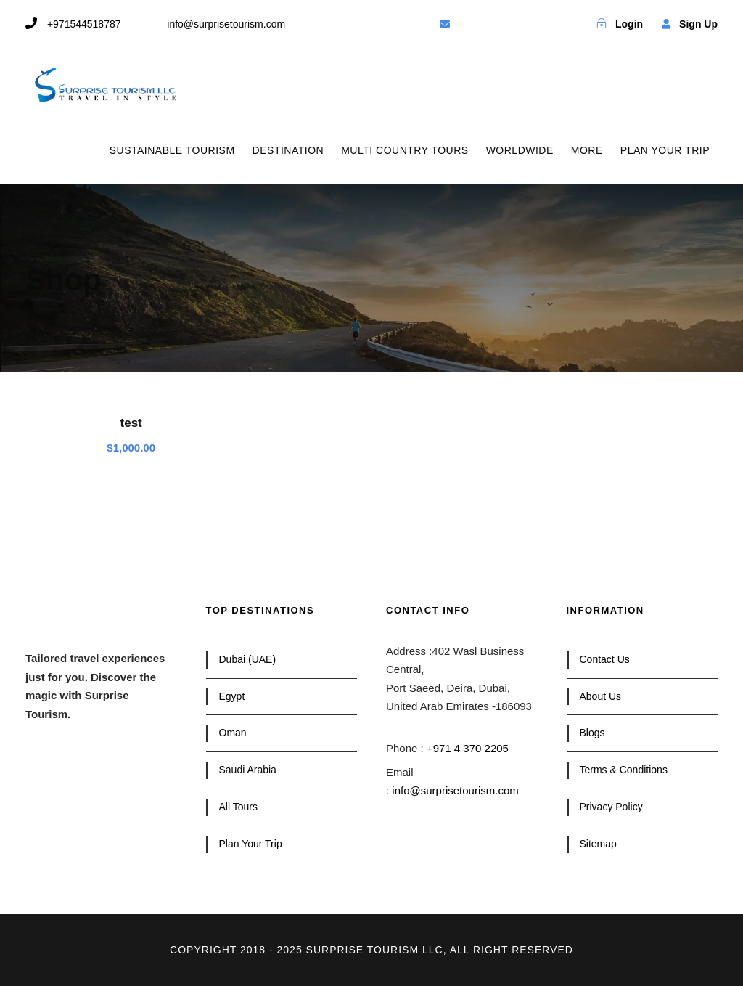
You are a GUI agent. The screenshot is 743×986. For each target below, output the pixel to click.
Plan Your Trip (250, 843)
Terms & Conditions (624, 769)
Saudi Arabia (247, 769)
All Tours (238, 806)
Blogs (592, 732)
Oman (233, 732)
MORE (587, 150)
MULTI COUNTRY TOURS (404, 150)
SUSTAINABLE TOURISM (172, 150)
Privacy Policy (611, 806)
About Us (601, 696)
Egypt (232, 696)
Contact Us (605, 659)
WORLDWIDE (520, 150)
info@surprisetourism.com (455, 790)
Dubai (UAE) (247, 659)
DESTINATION (288, 150)
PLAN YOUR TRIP (665, 150)
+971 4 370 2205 (468, 748)
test (131, 423)
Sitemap (598, 843)
